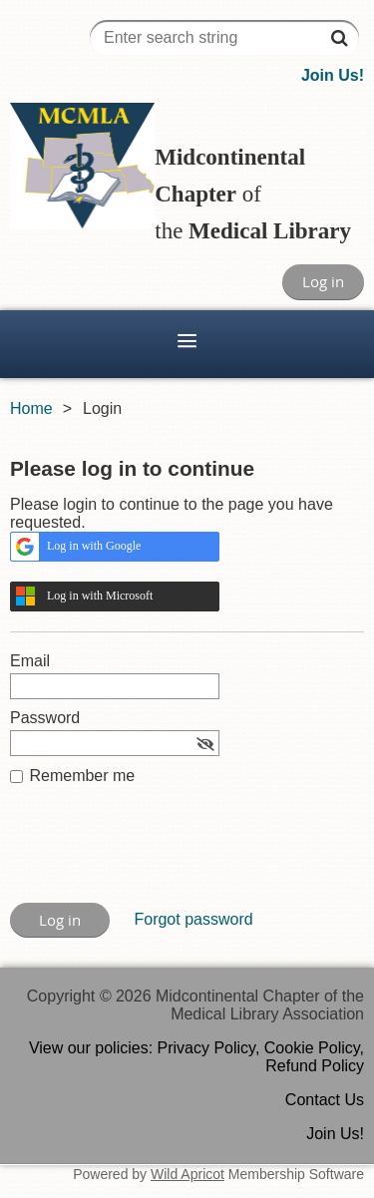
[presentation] (161, 854)
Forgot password (193, 919)
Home (31, 408)
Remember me (82, 775)
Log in (323, 281)
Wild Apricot (187, 1174)
